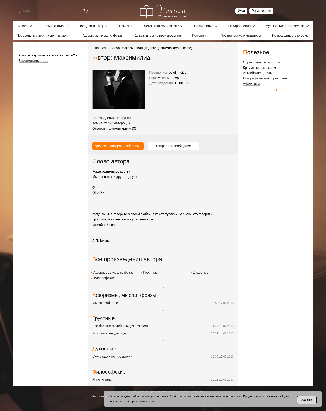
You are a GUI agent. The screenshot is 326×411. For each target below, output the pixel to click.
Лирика (22, 26)
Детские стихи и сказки (161, 26)
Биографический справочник (265, 78)
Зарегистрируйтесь (33, 60)
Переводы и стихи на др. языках (41, 35)
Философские (104, 278)
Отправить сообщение (173, 146)
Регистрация (261, 10)
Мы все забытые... (106, 303)
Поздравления (239, 26)
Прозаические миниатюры (240, 35)
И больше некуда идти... (111, 333)
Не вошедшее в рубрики (291, 35)
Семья (124, 26)
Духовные (201, 272)
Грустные (150, 272)
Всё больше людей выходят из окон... (121, 326)
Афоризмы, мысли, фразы (103, 35)
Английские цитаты (258, 73)
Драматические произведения (158, 35)
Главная (99, 48)
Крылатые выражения (260, 68)
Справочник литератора (261, 62)
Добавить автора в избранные (118, 146)
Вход (241, 10)
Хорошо (306, 399)
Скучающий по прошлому (112, 356)
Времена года (53, 26)
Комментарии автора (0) (111, 123)
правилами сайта (142, 401)
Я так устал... (102, 379)
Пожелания (200, 35)
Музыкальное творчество (285, 26)
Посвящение (204, 26)
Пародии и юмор (91, 26)
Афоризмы (251, 83)
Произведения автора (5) (111, 118)
